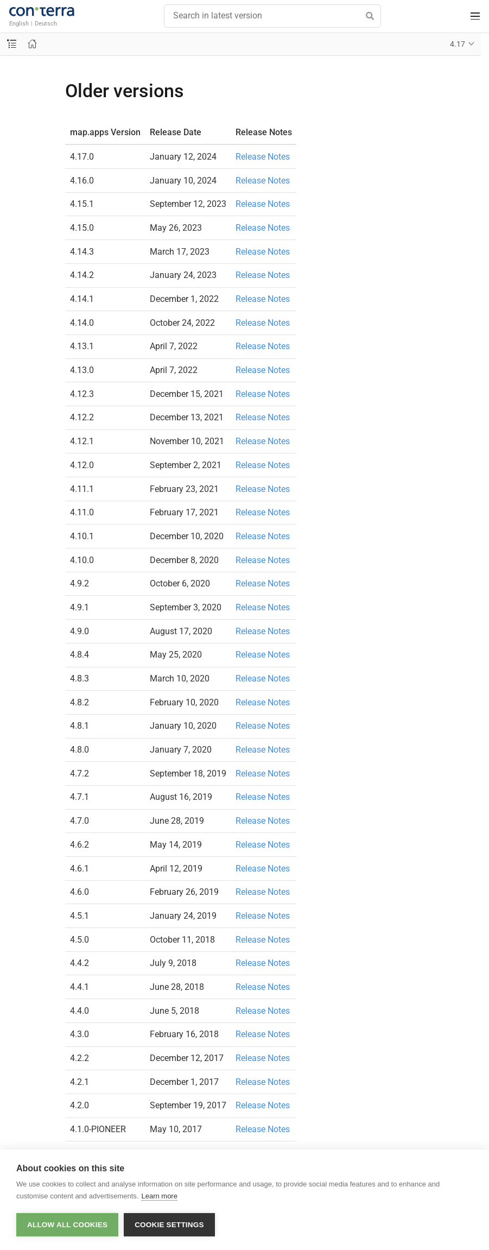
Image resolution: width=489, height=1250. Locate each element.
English (19, 23)
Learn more (159, 1196)
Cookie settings (169, 1225)
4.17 (457, 44)
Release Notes (263, 156)
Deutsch (46, 23)
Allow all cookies (67, 1225)
